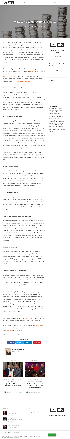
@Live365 (10, 330)
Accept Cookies (52, 434)
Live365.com (38, 325)
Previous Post (13, 360)
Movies (30, 381)
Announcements (47, 2)
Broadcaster (27, 2)
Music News (18, 379)
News (21, 2)
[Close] (67, 434)
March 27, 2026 (11, 428)
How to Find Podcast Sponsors (21, 81)
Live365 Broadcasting (38, 328)
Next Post (35, 360)
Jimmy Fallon (7, 379)
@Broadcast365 (18, 330)
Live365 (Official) (27, 328)
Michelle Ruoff (20, 349)
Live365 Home (56, 2)
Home (17, 2)
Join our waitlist (29, 318)
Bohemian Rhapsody (33, 379)
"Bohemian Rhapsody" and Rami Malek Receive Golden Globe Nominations (35, 385)
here (31, 71)
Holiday (9, 381)
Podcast (29, 17)
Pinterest (37, 342)
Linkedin (28, 342)
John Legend (15, 381)
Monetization (36, 17)
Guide (41, 17)
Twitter (19, 342)
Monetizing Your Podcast (10, 76)
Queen (40, 379)
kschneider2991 (12, 334)
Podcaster (34, 2)
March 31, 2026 (11, 422)
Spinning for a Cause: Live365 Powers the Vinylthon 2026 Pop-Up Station (15, 419)
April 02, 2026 (10, 415)
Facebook (11, 342)
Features (40, 2)
